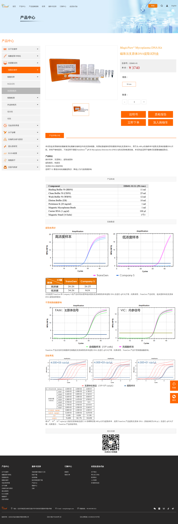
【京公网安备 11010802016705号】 (89, 517)
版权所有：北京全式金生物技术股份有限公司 (15, 517)
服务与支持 (52, 6)
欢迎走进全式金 (97, 466)
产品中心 (22, 6)
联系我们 (94, 477)
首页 (14, 6)
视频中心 (34, 485)
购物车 (67, 472)
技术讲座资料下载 (37, 480)
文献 (33, 488)
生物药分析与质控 (7, 488)
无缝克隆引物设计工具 (38, 472)
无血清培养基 (6, 483)
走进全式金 (74, 6)
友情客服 (34, 477)
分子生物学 (5, 472)
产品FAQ (34, 483)
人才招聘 (94, 480)
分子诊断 (4, 485)
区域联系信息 (95, 483)
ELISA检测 (5, 494)
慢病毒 (10, 112)
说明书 (133, 114)
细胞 (9, 119)
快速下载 (34, 474)
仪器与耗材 (5, 499)
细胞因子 (4, 496)
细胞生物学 (5, 480)
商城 (152, 6)
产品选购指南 (33, 6)
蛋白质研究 (5, 491)
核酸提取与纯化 (6, 474)
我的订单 (67, 474)
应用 (43, 6)
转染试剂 (11, 84)
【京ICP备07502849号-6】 (54, 517)
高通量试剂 (5, 477)
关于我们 (94, 472)
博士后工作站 (95, 474)
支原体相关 (11, 91)
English (173, 6)
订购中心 (63, 6)
